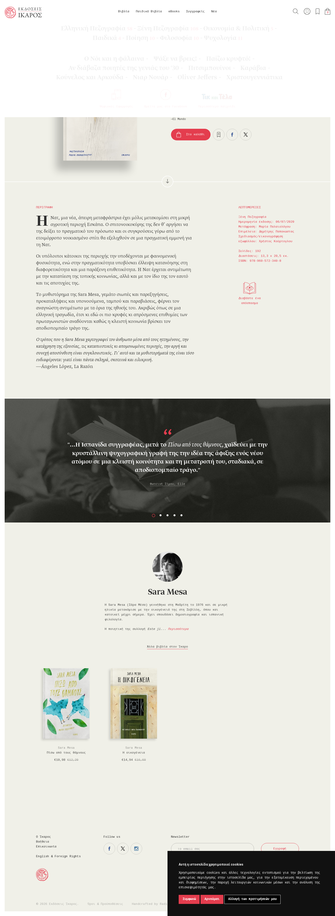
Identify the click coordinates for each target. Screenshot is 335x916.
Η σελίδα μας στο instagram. (136, 848)
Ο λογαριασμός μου (307, 11)
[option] (167, 450)
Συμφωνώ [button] (189, 899)
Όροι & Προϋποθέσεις (105, 904)
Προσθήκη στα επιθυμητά (218, 134)
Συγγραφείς (195, 11)
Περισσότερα (178, 629)
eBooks (174, 11)
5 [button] (181, 515)
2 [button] (160, 515)
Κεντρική (15, 30)
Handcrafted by (151, 904)
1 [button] (153, 515)
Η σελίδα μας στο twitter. (123, 848)
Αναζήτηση (295, 11)
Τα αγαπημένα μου (317, 11)
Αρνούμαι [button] (211, 899)
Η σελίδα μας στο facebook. (109, 848)
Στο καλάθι (195, 134)
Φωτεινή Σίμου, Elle (167, 484)
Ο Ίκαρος (43, 837)
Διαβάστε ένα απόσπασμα (249, 300)
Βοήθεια (42, 842)
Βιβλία (123, 11)
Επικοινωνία (46, 847)
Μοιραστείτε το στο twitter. (245, 134)
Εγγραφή (279, 849)
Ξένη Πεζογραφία (59, 30)
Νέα (214, 11)
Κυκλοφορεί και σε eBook (254, 80)
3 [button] (167, 515)
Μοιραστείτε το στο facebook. (232, 134)
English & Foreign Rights (58, 856)
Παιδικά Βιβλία (149, 11)
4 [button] (174, 515)
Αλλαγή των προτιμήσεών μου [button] (252, 899)
